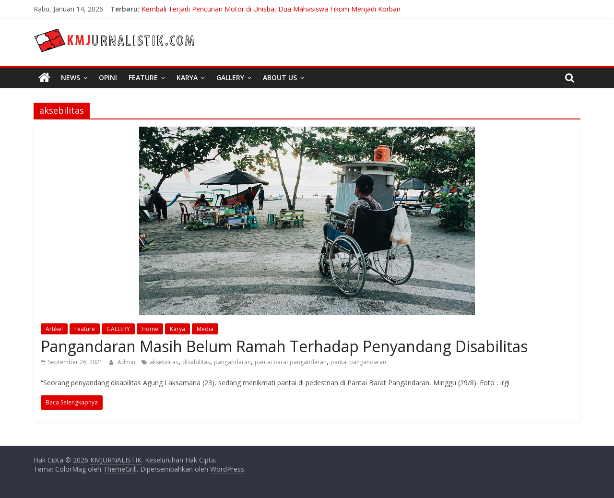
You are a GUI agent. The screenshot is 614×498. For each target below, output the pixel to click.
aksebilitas (164, 362)
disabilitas (196, 362)
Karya (187, 77)
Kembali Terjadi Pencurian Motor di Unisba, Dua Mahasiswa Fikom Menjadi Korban (271, 8)
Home (150, 329)
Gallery (230, 77)
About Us (280, 77)
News (70, 77)
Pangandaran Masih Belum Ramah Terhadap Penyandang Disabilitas (284, 346)
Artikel (54, 329)
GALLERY (118, 329)
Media (205, 329)
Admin (127, 362)
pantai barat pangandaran (291, 362)
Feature (143, 77)
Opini (108, 77)
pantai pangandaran (358, 362)
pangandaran (232, 362)
